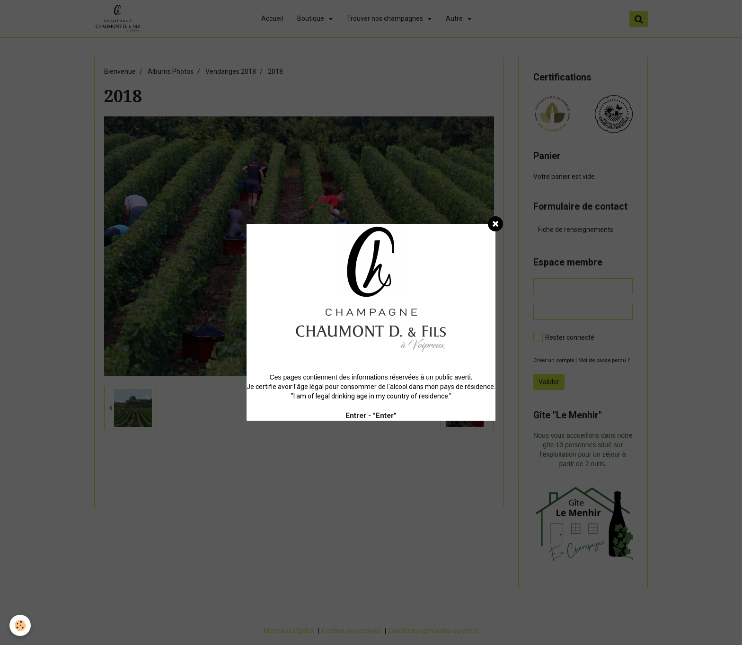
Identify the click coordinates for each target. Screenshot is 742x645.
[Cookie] (20, 625)
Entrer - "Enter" (371, 415)
